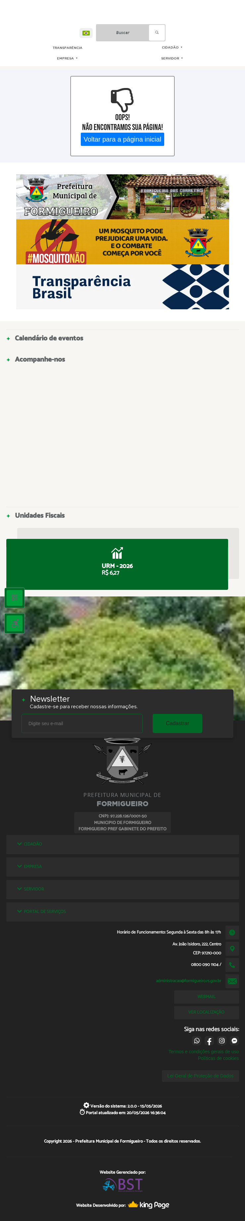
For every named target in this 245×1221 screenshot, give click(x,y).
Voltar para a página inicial (123, 139)
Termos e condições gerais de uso (204, 1051)
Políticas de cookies (218, 1058)
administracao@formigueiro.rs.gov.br (188, 980)
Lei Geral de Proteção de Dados (200, 1075)
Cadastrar (177, 723)
